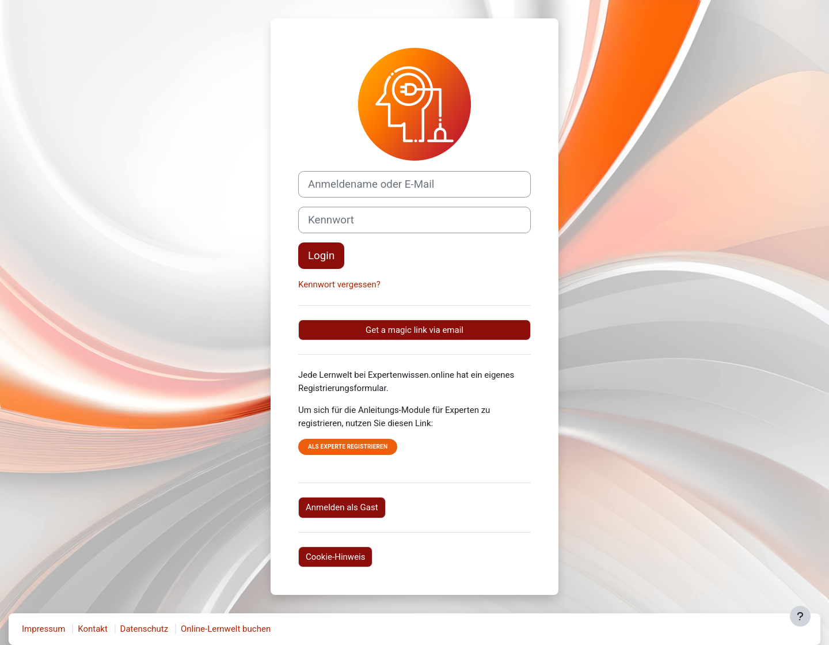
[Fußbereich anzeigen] (800, 616)
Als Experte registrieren (347, 446)
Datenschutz (144, 629)
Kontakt (93, 629)
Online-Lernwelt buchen (226, 629)
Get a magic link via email (414, 330)
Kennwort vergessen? (339, 284)
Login (321, 255)
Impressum (43, 629)
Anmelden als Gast (342, 507)
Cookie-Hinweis (335, 557)
